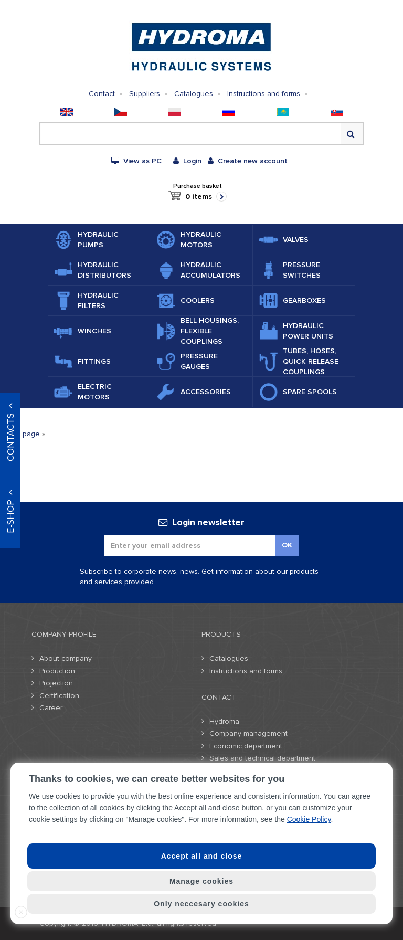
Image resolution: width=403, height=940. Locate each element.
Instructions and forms (263, 93)
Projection (56, 683)
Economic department (245, 746)
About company (65, 658)
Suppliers (144, 93)
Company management (248, 733)
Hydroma (224, 721)
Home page (20, 433)
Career (50, 707)
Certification (59, 695)
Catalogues (193, 93)
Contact (102, 93)
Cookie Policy (309, 819)
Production (57, 671)
